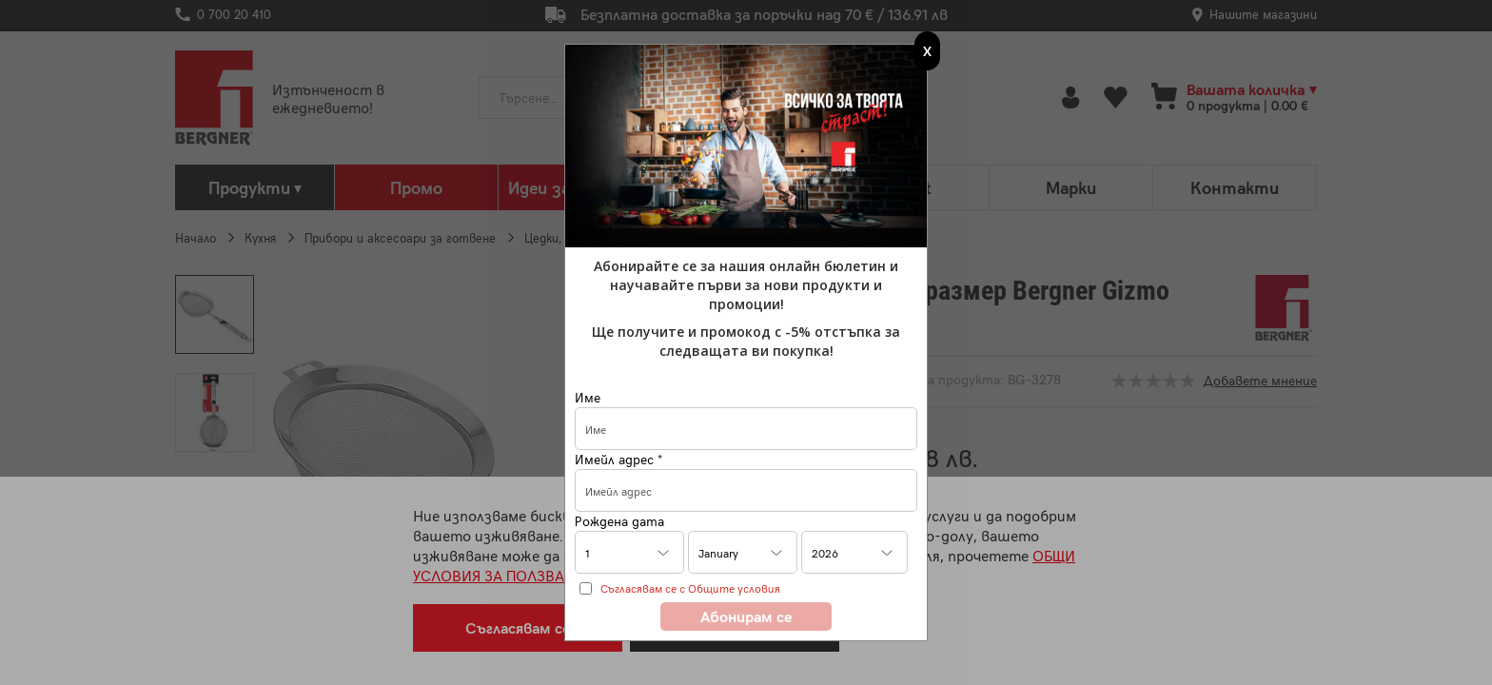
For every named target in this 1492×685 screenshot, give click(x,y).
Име (587, 397)
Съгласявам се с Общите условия (690, 588)
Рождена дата (619, 521)
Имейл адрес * (618, 459)
